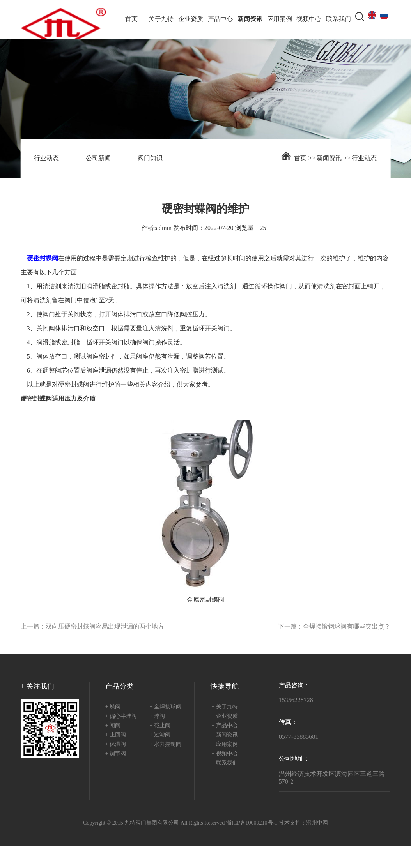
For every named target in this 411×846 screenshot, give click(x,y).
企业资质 (190, 19)
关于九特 (161, 19)
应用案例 (279, 19)
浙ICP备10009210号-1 (251, 823)
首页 (131, 19)
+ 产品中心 (224, 726)
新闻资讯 (249, 19)
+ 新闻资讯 (224, 735)
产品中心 (220, 19)
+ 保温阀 (115, 744)
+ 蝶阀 (112, 707)
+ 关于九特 (224, 707)
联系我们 (338, 19)
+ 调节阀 (115, 754)
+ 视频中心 (224, 754)
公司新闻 (98, 158)
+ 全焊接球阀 (165, 707)
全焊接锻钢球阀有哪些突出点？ (346, 626)
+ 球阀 (157, 716)
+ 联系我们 (224, 763)
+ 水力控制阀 (165, 744)
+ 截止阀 (160, 726)
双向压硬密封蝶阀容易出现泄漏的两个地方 (105, 626)
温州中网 (317, 823)
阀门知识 (150, 158)
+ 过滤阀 (160, 735)
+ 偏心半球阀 (121, 716)
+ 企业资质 (224, 716)
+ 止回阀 (115, 735)
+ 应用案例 (224, 744)
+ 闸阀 (112, 726)
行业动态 (46, 158)
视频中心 (308, 19)
